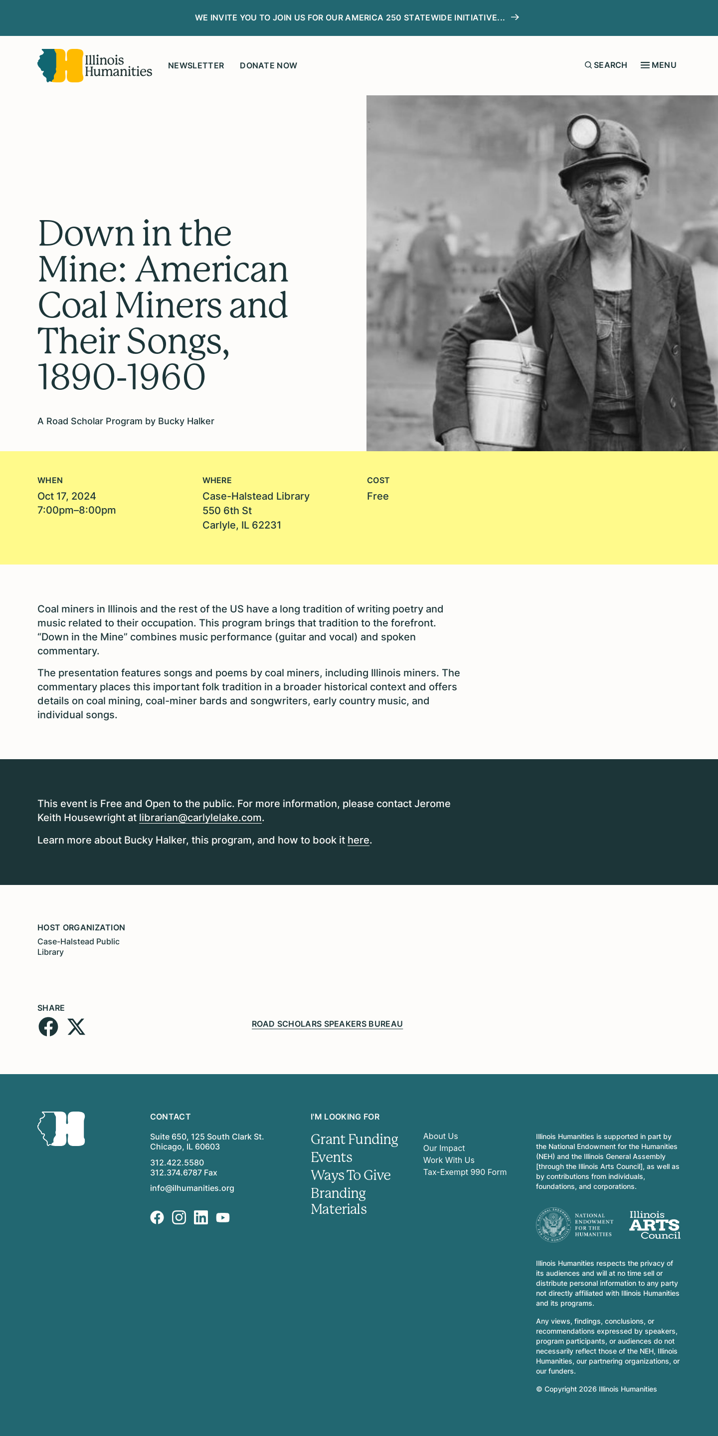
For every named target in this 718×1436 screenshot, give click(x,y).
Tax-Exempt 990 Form (465, 1169)
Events (331, 1154)
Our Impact (444, 1145)
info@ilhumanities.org (192, 1185)
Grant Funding (354, 1136)
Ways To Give (351, 1172)
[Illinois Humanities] (94, 65)
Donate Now (268, 65)
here (358, 838)
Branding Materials (338, 1198)
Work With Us (449, 1157)
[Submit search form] (588, 64)
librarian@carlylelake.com (200, 816)
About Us (440, 1133)
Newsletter (196, 65)
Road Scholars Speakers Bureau (327, 1020)
